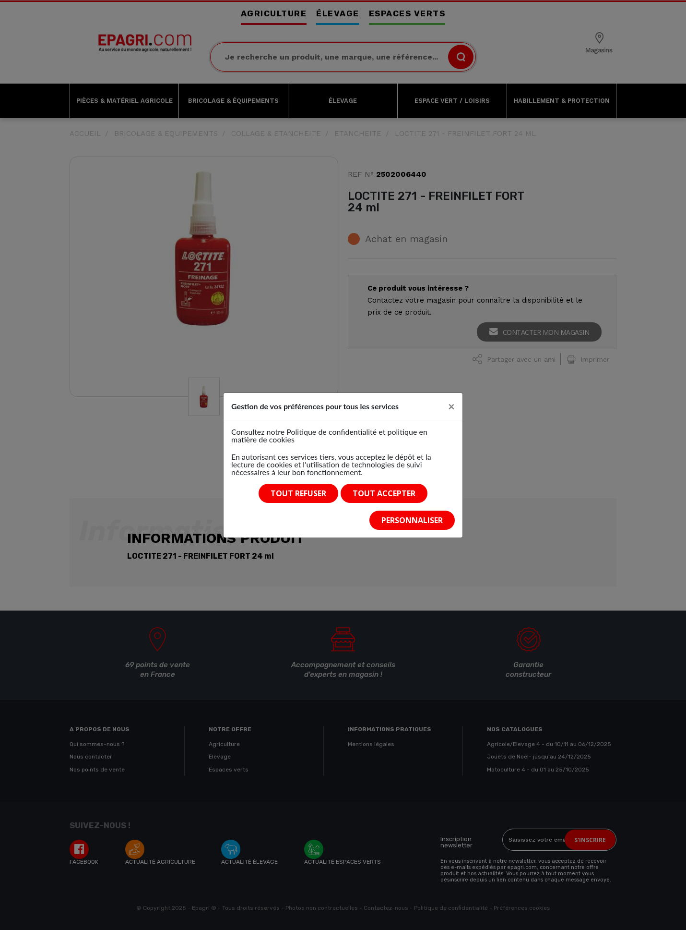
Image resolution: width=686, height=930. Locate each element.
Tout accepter (384, 493)
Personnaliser (412, 520)
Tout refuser (298, 493)
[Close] (451, 406)
